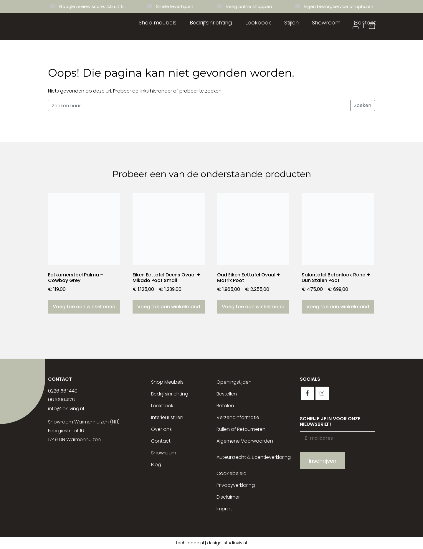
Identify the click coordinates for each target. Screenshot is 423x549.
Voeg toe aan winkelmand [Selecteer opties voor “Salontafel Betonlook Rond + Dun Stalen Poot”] (337, 306)
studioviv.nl (235, 543)
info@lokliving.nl (66, 408)
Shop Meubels (167, 382)
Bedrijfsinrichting (211, 22)
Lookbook (258, 22)
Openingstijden (234, 382)
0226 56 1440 (62, 391)
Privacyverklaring (236, 485)
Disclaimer (228, 497)
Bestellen (227, 393)
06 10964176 (61, 399)
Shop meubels (157, 22)
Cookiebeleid (232, 473)
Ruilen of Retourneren (241, 429)
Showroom (326, 22)
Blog (156, 464)
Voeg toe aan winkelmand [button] (84, 306)
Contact (365, 22)
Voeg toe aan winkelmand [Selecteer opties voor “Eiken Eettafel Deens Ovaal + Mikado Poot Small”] (168, 306)
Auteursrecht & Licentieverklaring (254, 457)
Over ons (161, 429)
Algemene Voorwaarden (245, 441)
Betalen (225, 405)
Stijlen (291, 22)
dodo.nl (196, 543)
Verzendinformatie (238, 417)
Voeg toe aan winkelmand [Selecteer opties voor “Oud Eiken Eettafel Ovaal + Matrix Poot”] (253, 306)
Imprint (224, 508)
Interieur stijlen (167, 417)
